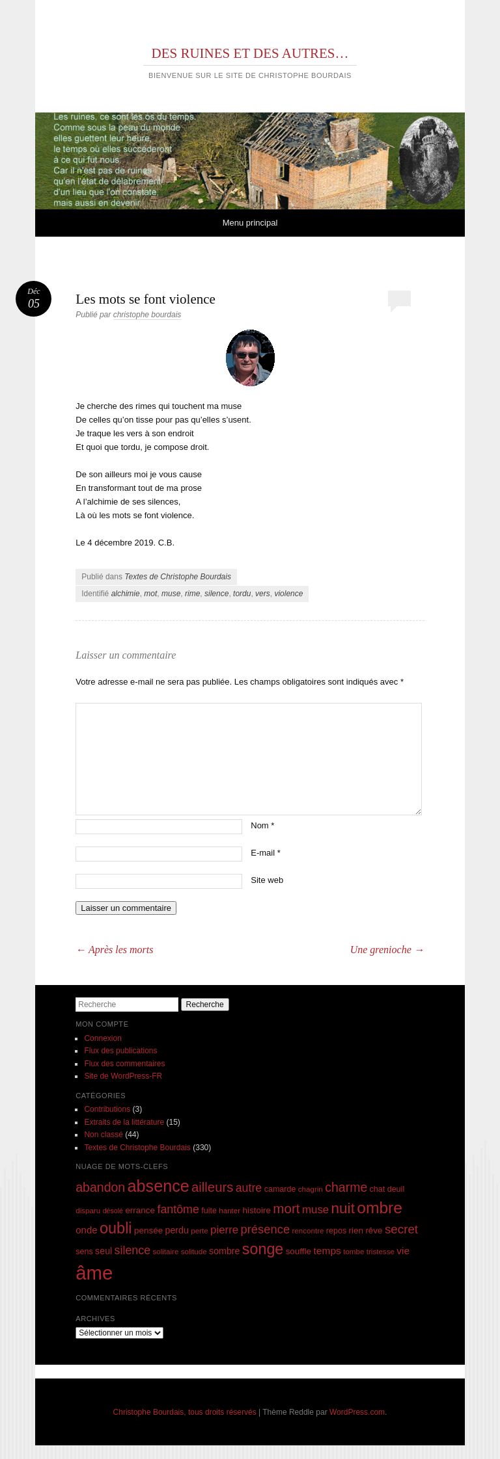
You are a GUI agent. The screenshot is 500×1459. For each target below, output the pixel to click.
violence (288, 593)
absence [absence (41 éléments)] (158, 1186)
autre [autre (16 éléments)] (249, 1187)
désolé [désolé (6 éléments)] (113, 1211)
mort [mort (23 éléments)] (286, 1208)
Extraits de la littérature (124, 1122)
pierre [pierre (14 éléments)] (224, 1230)
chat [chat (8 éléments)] (377, 1189)
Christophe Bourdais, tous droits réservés (185, 1412)
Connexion (102, 1038)
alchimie (125, 593)
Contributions (107, 1109)
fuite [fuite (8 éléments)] (209, 1210)
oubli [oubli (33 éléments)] (116, 1228)
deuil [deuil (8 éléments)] (396, 1189)
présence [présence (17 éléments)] (265, 1229)
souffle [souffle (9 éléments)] (299, 1251)
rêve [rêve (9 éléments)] (373, 1230)
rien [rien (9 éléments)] (356, 1230)
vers (262, 593)
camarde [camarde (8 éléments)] (280, 1189)
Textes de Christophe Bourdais (177, 576)
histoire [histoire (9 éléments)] (257, 1210)
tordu (242, 593)
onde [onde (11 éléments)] (86, 1229)
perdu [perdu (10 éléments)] (177, 1230)
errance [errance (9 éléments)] (140, 1210)
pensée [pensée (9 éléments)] (148, 1230)
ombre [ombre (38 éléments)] (379, 1207)
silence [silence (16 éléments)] (133, 1250)
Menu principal (250, 223)
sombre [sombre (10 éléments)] (224, 1251)
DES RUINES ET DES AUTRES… (250, 53)
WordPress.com (357, 1412)
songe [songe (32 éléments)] (262, 1249)
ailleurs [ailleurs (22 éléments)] (212, 1187)
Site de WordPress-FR (123, 1076)
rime (192, 593)
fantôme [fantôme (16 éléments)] (178, 1209)
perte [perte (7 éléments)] (199, 1230)
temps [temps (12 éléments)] (326, 1250)
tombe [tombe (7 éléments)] (353, 1251)
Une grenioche (387, 949)
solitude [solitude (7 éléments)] (194, 1251)
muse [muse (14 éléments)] (315, 1209)
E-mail (266, 853)
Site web (267, 880)
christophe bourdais (147, 314)
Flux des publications (120, 1050)
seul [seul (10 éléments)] (103, 1251)
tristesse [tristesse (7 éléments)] (381, 1251)
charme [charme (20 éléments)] (346, 1187)
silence (216, 593)
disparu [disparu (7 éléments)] (88, 1210)
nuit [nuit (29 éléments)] (343, 1208)
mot (150, 593)
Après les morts (114, 949)
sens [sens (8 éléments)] (84, 1251)
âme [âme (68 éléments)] (94, 1272)
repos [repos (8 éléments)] (336, 1230)
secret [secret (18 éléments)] (401, 1229)
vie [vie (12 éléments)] (403, 1250)
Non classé (103, 1134)
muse (170, 593)
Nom (262, 825)
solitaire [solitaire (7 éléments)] (165, 1251)
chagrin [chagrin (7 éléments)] (310, 1189)
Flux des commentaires (124, 1063)
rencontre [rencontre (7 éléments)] (308, 1230)
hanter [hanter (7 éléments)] (229, 1210)
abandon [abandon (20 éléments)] (100, 1187)
